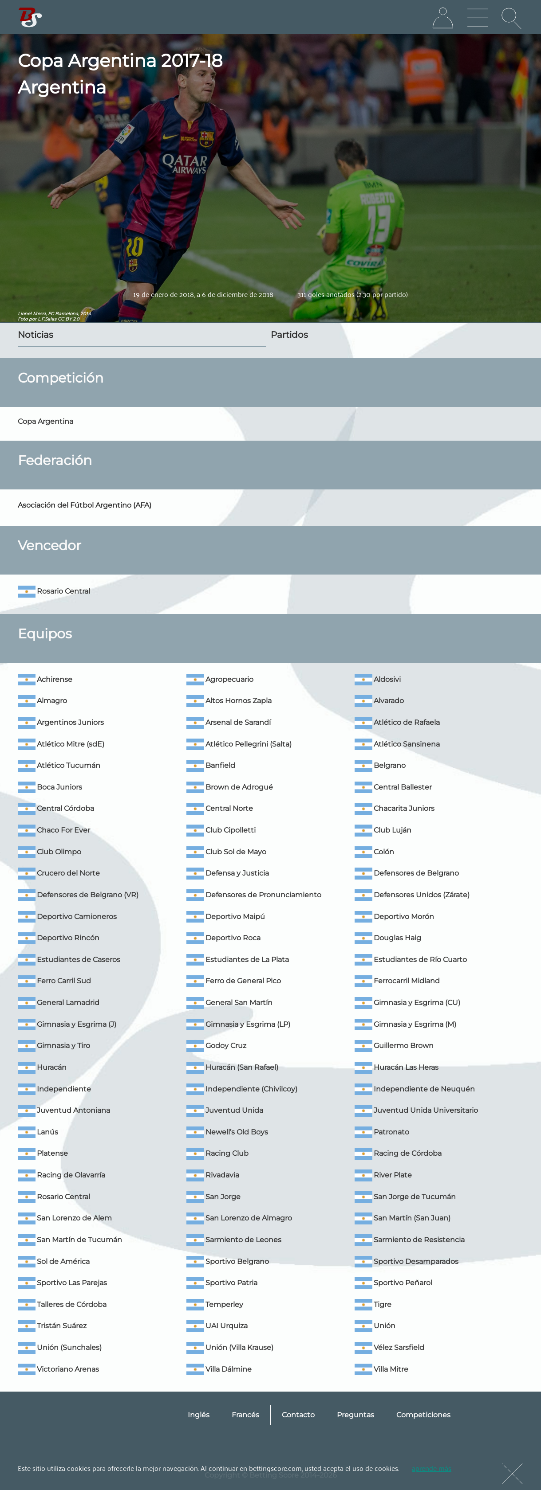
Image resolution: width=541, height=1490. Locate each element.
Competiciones (423, 1415)
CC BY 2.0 (68, 319)
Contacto (298, 1415)
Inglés (198, 1415)
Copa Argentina (45, 421)
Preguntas (355, 1415)
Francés (245, 1415)
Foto (23, 319)
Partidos (289, 334)
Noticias (35, 334)
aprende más (431, 1468)
